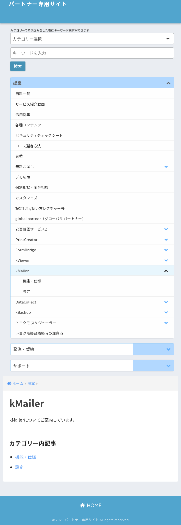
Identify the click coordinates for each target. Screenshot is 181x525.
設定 (19, 467)
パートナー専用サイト (38, 4)
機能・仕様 (25, 457)
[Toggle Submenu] (153, 82)
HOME (91, 505)
